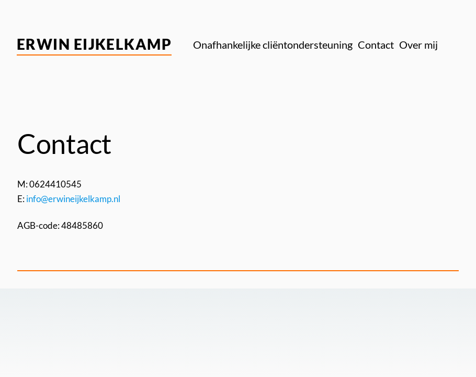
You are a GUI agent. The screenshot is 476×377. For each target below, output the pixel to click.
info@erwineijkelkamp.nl (73, 198)
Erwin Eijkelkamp (94, 44)
